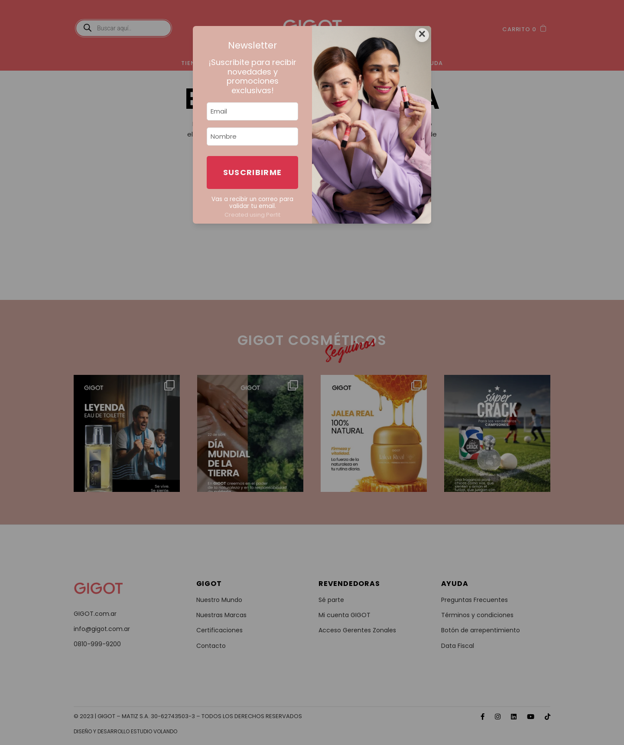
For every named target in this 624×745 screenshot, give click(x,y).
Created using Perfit (252, 214)
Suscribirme (252, 172)
